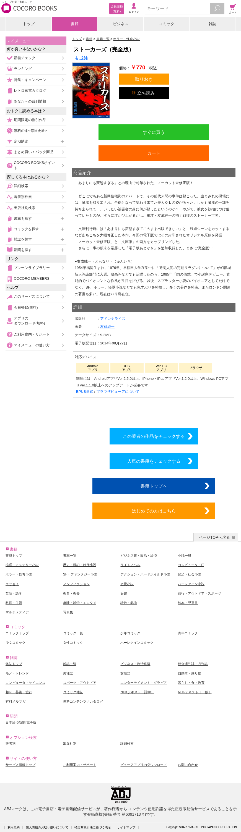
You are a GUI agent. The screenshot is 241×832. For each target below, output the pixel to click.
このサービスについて (32, 296)
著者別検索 (23, 197)
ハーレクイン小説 (191, 584)
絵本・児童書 (188, 603)
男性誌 (68, 673)
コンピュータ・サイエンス (25, 683)
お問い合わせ (188, 765)
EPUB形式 (84, 391)
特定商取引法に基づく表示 (92, 827)
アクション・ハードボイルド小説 (145, 574)
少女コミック (15, 643)
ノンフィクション (76, 584)
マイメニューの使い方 (32, 345)
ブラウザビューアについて (117, 391)
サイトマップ (126, 827)
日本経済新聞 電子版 (21, 722)
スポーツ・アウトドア (79, 683)
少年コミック (130, 633)
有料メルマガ (15, 701)
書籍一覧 (69, 556)
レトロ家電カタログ (30, 90)
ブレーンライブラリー (32, 268)
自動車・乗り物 (189, 673)
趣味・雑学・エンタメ (79, 603)
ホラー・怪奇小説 (19, 574)
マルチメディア (17, 612)
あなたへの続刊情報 (30, 101)
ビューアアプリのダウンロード (143, 765)
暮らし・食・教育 (191, 683)
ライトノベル (130, 565)
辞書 (123, 593)
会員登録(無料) (26, 307)
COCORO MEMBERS (32, 278)
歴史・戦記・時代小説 (79, 565)
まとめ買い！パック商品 (33, 152)
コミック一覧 (73, 633)
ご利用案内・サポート (32, 334)
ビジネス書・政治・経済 (138, 556)
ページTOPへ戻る (214, 537)
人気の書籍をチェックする (153, 461)
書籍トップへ (154, 485)
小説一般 (184, 556)
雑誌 (212, 24)
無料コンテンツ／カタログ (83, 701)
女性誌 (125, 673)
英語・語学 (14, 593)
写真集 (68, 612)
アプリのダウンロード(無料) (29, 320)
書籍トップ (14, 556)
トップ (29, 24)
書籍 (75, 24)
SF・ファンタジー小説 (80, 574)
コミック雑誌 (73, 692)
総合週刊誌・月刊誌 (193, 664)
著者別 (10, 743)
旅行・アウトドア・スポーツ (199, 593)
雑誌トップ (14, 664)
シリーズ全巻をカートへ (153, 411)
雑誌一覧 (69, 664)
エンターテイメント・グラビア (143, 683)
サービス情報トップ (20, 765)
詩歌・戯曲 (128, 603)
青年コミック (188, 633)
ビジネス (120, 24)
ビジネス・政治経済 (135, 664)
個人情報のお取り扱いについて (47, 827)
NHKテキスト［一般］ (194, 692)
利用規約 (13, 827)
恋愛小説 (127, 584)
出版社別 (69, 743)
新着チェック (24, 58)
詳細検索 (21, 186)
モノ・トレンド (17, 673)
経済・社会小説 (189, 574)
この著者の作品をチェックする (154, 436)
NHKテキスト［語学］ (137, 692)
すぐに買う (154, 132)
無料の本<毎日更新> (30, 131)
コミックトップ (17, 633)
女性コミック (73, 643)
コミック (166, 24)
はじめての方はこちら (154, 510)
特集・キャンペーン (30, 80)
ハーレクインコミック (137, 643)
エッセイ (12, 584)
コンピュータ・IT (191, 565)
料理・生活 (14, 603)
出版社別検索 (24, 208)
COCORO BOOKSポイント (34, 165)
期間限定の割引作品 (30, 120)
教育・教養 (71, 593)
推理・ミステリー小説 (22, 565)
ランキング (23, 69)
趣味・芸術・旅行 (19, 692)
